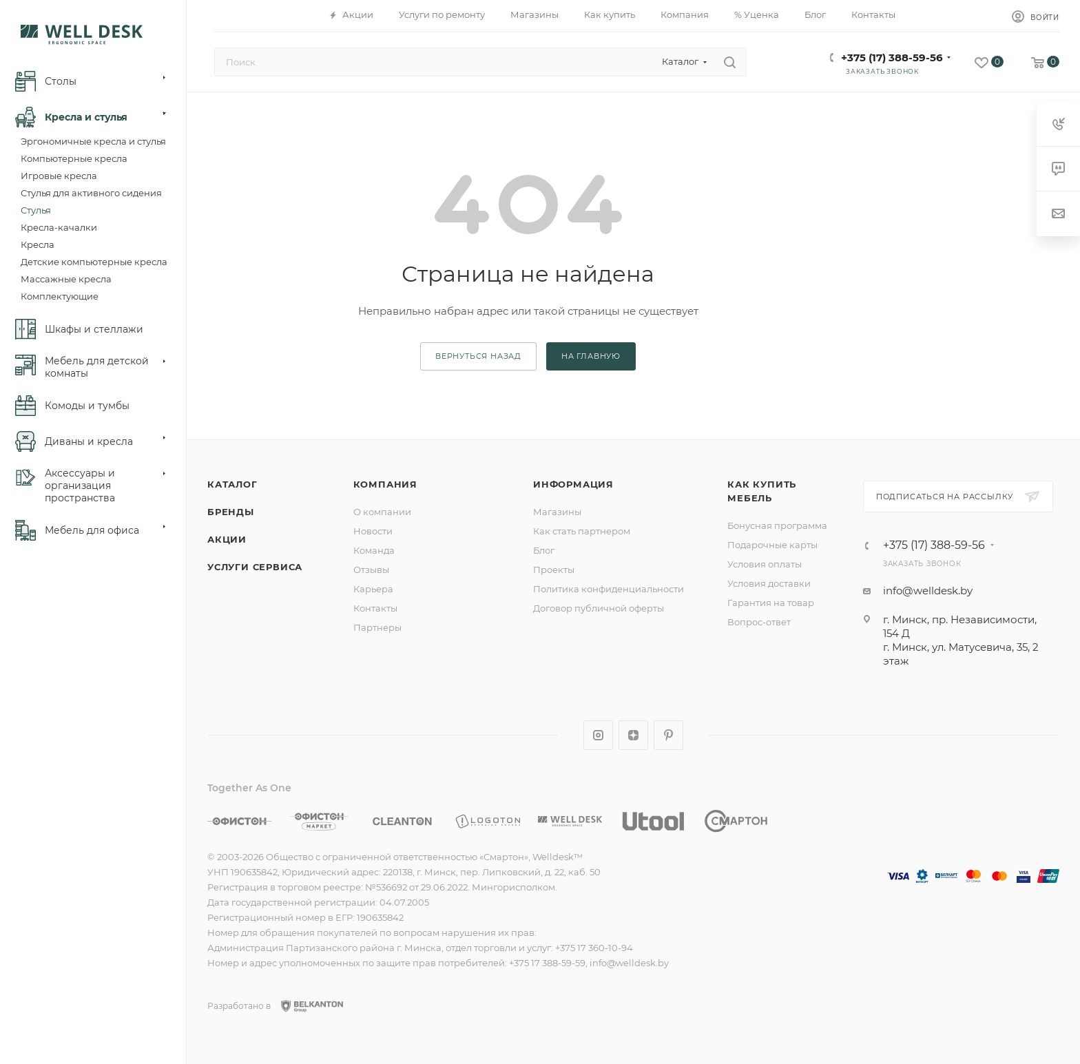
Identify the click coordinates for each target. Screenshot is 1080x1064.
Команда (374, 550)
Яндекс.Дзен (633, 735)
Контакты (375, 608)
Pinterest (668, 735)
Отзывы (371, 569)
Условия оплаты (764, 564)
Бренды (230, 511)
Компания (385, 484)
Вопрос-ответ (759, 621)
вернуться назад (478, 356)
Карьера (373, 588)
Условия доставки (769, 583)
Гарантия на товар (770, 602)
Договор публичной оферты (598, 608)
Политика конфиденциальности (608, 588)
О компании (382, 511)
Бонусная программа (777, 525)
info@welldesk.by (928, 590)
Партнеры (377, 627)
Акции (227, 539)
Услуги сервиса (254, 566)
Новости (373, 530)
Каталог (232, 484)
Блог (543, 550)
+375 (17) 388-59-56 (892, 57)
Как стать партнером (581, 530)
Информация (573, 484)
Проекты (553, 569)
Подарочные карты (772, 544)
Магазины (557, 511)
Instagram (598, 735)
